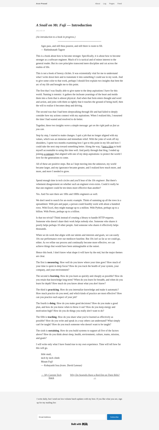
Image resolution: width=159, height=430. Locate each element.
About (97, 3)
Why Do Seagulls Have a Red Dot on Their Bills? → (95, 376)
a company (49, 154)
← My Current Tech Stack (51, 376)
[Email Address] (71, 417)
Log (104, 3)
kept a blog (107, 146)
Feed (120, 3)
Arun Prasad (41, 3)
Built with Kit (79, 424)
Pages (112, 3)
